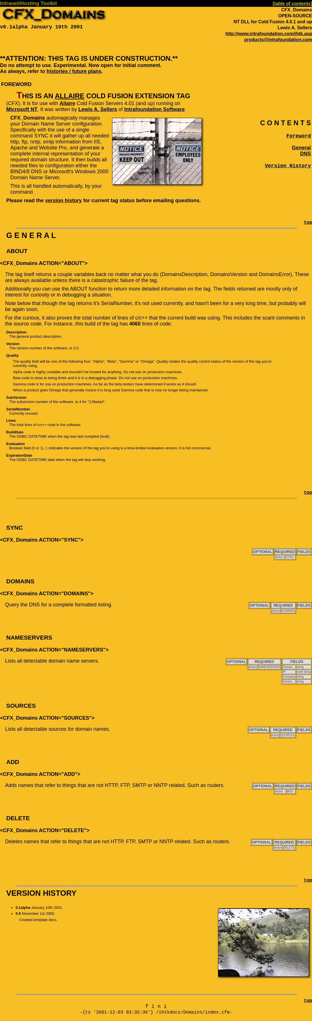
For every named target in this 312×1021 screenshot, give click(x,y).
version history (63, 200)
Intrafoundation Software (154, 109)
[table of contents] (292, 3)
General (301, 148)
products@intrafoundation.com (278, 39)
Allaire (69, 96)
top (308, 222)
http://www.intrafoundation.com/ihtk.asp (268, 33)
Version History (288, 166)
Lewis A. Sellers (97, 109)
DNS (305, 153)
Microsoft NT (21, 109)
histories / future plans (74, 71)
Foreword (298, 136)
